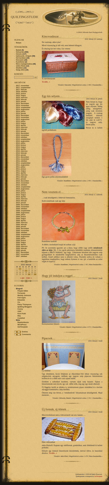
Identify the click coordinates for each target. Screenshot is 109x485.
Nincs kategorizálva (24, 64)
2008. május (21, 242)
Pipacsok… (48, 338)
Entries (25, 332)
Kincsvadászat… (51, 36)
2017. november (22, 86)
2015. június (21, 94)
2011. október (21, 161)
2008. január (21, 250)
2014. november (22, 105)
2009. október (21, 209)
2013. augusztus (22, 119)
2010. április (21, 197)
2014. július (20, 111)
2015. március (21, 98)
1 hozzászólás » (97, 181)
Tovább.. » (46, 82)
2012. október (21, 137)
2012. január (21, 155)
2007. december (22, 252)
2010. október (21, 185)
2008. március (21, 246)
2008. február (21, 248)
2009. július (20, 215)
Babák (18, 50)
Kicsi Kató (22, 314)
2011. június (21, 169)
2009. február (21, 225)
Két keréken (21, 58)
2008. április (21, 244)
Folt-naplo (22, 298)
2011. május (21, 171)
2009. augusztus (22, 213)
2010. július (20, 191)
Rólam (18, 43)
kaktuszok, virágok (23, 56)
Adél (19, 311)
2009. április (21, 221)
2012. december (22, 133)
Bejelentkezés (23, 322)
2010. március (21, 199)
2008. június (21, 240)
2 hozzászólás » (97, 327)
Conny (20, 309)
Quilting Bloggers (25, 307)
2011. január (21, 179)
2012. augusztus (22, 141)
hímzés (68, 327)
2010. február (21, 201)
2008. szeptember (23, 234)
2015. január (21, 102)
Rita (19, 316)
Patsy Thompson (24, 305)
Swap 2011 (20, 70)
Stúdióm (19, 68)
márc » (29, 278)
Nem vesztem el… (52, 192)
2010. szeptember (23, 187)
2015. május (21, 96)
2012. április (21, 149)
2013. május (21, 123)
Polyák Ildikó (23, 291)
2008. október (21, 232)
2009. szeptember (23, 211)
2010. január (21, 203)
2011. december (22, 157)
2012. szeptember (23, 139)
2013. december (22, 115)
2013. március (21, 127)
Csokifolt (21, 318)
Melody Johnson (24, 295)
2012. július (20, 143)
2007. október (21, 256)
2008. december (22, 229)
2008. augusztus (22, 236)
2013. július (20, 121)
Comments (26, 334)
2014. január (21, 113)
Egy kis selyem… (52, 96)
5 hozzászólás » (97, 85)
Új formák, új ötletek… (55, 409)
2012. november (22, 135)
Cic (19, 302)
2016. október (21, 92)
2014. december (22, 103)
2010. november (22, 183)
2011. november (22, 159)
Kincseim (68, 85)
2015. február (21, 100)
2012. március (21, 151)
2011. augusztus (22, 165)
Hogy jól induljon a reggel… (58, 275)
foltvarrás (62, 398)
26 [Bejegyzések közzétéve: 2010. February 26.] (29, 274)
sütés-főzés (64, 456)
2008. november (22, 231)
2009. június (21, 217)
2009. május (21, 219)
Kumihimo (67, 181)
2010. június (21, 193)
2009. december (22, 205)
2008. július (20, 238)
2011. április (21, 173)
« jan (22, 278)
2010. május (21, 195)
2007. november (22, 254)
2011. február (21, 177)
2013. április (21, 125)
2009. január (21, 227)
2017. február (21, 90)
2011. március (21, 175)
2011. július (20, 167)
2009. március (21, 223)
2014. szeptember (23, 107)
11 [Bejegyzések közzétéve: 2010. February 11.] (26, 270)
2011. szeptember (23, 163)
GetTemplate (23, 327)
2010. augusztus (22, 189)
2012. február (21, 153)
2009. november (22, 207)
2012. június (21, 145)
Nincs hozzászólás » (95, 265)
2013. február (21, 129)
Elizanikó (21, 300)
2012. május (21, 147)
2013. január (21, 131)
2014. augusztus (22, 109)
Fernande (21, 293)
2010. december (22, 181)
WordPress (22, 325)
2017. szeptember (23, 88)
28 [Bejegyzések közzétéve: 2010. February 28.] (35, 274)
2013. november (22, 117)
